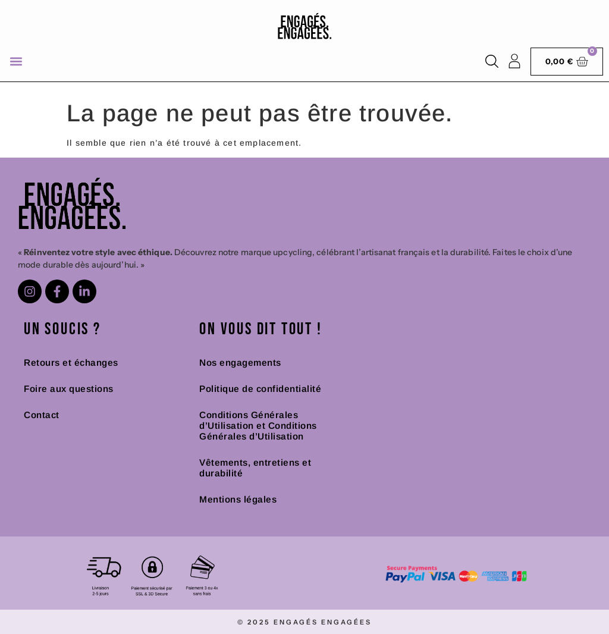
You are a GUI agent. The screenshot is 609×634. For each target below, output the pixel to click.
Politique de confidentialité (260, 389)
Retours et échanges (71, 362)
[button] (16, 61)
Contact (41, 415)
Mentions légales (238, 499)
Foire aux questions (69, 389)
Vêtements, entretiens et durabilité (255, 467)
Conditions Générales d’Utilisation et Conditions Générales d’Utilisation (258, 425)
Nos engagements (240, 362)
